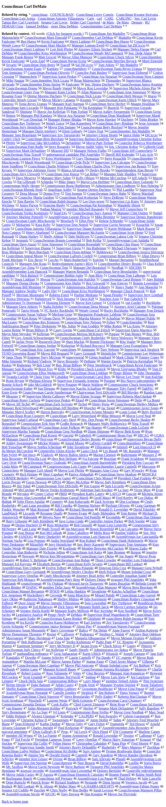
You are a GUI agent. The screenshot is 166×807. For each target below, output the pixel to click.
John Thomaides (149, 373)
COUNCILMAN (61, 14)
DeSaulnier (73, 143)
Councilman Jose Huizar (62, 174)
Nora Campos (11, 232)
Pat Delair (100, 630)
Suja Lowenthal (95, 603)
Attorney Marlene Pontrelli (24, 217)
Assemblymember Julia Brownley (125, 728)
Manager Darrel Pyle (20, 439)
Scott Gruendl (32, 677)
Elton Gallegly (72, 131)
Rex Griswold (95, 283)
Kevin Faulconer (52, 41)
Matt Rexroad (39, 509)
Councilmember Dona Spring (40, 84)
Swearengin (60, 720)
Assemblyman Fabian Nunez (139, 786)
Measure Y (13, 396)
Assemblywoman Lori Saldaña (128, 240)
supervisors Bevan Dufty (144, 439)
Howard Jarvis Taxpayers (86, 583)
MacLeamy (10, 322)
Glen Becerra (95, 673)
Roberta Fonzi (59, 295)
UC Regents (125, 642)
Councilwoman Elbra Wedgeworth (40, 373)
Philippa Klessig (40, 381)
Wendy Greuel (89, 310)
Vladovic (47, 455)
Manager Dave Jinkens (22, 307)
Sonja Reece (152, 763)
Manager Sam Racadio (17, 369)
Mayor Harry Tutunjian (118, 739)
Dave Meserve (26, 178)
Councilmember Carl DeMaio (101, 26)
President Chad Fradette (134, 478)
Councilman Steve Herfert (107, 104)
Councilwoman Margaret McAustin (79, 232)
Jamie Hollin (99, 720)
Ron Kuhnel (87, 540)
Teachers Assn (109, 299)
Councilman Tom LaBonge (127, 275)
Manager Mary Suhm (56, 178)
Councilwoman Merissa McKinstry (79, 334)
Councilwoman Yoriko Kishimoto (25, 213)
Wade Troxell (51, 529)
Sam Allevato (101, 759)
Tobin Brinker (148, 119)
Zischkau (153, 747)
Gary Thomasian (87, 158)
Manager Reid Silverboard (20, 408)
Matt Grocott (47, 57)
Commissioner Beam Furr (114, 435)
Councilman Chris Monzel (94, 478)
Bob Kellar (94, 240)
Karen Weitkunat (120, 229)
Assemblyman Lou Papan (95, 778)
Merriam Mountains (30, 295)
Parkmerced (43, 299)
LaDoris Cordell (100, 443)
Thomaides (113, 80)
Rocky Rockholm (116, 310)
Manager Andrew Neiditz (19, 291)
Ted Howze (137, 724)
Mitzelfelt (36, 544)
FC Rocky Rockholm (59, 310)
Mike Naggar (15, 80)
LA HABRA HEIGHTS (97, 786)
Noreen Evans (77, 513)
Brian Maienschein (87, 80)
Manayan (91, 728)
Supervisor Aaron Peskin (59, 76)
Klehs (62, 369)
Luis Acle (146, 154)
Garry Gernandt (85, 353)
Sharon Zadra (138, 548)
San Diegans (46, 388)
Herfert (88, 708)
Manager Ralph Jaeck (94, 607)
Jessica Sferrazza (18, 299)
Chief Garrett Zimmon (89, 704)
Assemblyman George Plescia (69, 217)
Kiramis (85, 100)
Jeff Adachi (139, 178)
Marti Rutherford (76, 260)
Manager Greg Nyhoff (146, 568)
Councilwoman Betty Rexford (102, 127)
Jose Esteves (119, 283)
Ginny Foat (95, 131)
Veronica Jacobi (136, 782)
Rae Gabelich (133, 299)
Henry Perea (101, 404)
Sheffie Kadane (16, 689)
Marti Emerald (152, 61)
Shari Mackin (75, 342)
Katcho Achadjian (124, 591)
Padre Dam (104, 642)
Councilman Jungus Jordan (37, 345)
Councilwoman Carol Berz (92, 377)
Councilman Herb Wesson (125, 96)
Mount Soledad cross (113, 665)
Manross (141, 669)
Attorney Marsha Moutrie (83, 318)
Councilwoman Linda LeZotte (128, 427)
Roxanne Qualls (51, 513)
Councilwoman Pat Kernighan (91, 205)
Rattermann (129, 455)
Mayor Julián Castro (20, 774)
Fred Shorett (139, 743)
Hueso (152, 96)
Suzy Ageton (92, 751)
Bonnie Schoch (12, 384)
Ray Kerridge (103, 611)
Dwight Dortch (59, 755)
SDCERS (135, 268)
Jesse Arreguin (149, 123)
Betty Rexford (151, 412)
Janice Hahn (131, 135)
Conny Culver (44, 494)
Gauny (131, 646)
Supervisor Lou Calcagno (112, 162)
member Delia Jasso (57, 587)
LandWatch (10, 513)
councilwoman (31, 583)
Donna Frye (51, 193)
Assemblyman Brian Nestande (27, 693)
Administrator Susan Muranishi (23, 630)
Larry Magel (92, 681)
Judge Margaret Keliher (44, 708)
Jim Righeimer (96, 248)
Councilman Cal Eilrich (93, 330)
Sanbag (90, 677)
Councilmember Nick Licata (49, 80)
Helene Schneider (111, 221)
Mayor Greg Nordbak (129, 712)
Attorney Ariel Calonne (130, 307)
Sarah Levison (103, 790)
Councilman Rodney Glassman (133, 599)
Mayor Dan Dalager (62, 127)
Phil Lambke (125, 190)
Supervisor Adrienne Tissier (37, 170)
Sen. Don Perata (92, 420)
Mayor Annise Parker (66, 661)
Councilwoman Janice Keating (141, 84)
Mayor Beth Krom (127, 431)
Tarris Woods (30, 310)
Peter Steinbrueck (99, 365)
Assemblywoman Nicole (23, 794)
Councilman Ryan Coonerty (25, 416)
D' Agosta (46, 774)
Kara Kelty (43, 225)
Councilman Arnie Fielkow (61, 427)
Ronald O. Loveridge (113, 509)
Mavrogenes (14, 638)
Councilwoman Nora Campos (142, 76)
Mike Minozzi (111, 416)
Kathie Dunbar (50, 724)
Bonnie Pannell (119, 774)
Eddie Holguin (16, 716)
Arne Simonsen (52, 244)
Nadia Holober (53, 307)
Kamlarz (53, 69)
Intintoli (122, 447)
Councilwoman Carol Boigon (121, 279)
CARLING (124, 18)
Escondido (113, 517)
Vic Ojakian (55, 583)
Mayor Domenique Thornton (22, 634)
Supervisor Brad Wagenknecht (108, 615)
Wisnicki (112, 654)
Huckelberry (35, 595)
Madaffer (124, 37)
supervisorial (75, 357)
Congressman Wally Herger (21, 186)
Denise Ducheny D (28, 525)
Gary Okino (10, 599)
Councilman (58, 416)
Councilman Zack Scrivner (54, 404)
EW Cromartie (123, 732)
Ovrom (57, 759)
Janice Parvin (29, 205)
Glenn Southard (100, 357)
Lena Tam (63, 638)
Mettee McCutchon (113, 178)
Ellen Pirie (86, 221)
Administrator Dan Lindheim (115, 186)
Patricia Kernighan (140, 361)
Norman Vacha (12, 540)
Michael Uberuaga (124, 248)
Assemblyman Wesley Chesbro (72, 572)
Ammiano (88, 349)
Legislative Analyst (29, 615)
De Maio (123, 22)
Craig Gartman (145, 505)
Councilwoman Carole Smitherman (47, 392)
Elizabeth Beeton (49, 564)
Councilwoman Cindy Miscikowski (30, 221)
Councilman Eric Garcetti (37, 349)
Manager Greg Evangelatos (129, 345)
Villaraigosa (103, 447)
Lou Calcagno (128, 529)
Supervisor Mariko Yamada (21, 431)
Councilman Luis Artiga (18, 18)
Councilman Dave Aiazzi (19, 244)
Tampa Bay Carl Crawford (20, 22)
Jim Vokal (23, 486)
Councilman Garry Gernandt (26, 572)
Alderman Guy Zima (20, 268)
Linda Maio (10, 466)
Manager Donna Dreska (22, 283)
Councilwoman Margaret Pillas (140, 790)
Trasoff (65, 65)
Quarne (22, 607)
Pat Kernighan (92, 108)
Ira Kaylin (27, 622)
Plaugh (120, 759)
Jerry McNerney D (62, 646)
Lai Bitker (92, 174)
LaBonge (145, 735)
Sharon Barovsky (52, 412)
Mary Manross (131, 747)
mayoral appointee (14, 732)
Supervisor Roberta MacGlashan (129, 396)
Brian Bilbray (77, 759)
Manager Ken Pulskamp (61, 108)
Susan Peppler (113, 295)
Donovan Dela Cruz (112, 568)
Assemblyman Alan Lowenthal (70, 771)
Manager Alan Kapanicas (127, 673)
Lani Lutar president (36, 505)
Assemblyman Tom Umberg (21, 568)
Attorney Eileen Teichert (95, 49)
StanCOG (60, 213)
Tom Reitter (129, 513)
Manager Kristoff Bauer (59, 669)
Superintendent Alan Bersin (134, 170)
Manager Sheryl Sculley (18, 412)
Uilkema (148, 661)
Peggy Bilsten (122, 373)
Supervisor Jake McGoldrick (40, 143)
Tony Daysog (70, 794)
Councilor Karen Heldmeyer (59, 622)
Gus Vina (54, 642)
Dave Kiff (87, 299)
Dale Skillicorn (78, 236)
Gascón (131, 494)
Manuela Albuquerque (90, 638)
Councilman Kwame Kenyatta (137, 14)
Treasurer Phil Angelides (107, 767)
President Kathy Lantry (88, 494)
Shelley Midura (68, 599)
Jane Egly (157, 654)
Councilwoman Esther (17, 388)
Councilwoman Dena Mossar (89, 307)
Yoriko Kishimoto (78, 642)
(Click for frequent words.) (65, 34)
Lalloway (67, 634)
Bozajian (110, 459)
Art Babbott (141, 665)
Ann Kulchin (154, 377)
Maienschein (28, 76)
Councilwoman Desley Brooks (79, 439)
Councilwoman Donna (21, 88)
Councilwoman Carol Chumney (120, 700)
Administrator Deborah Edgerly (88, 287)
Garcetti (68, 435)
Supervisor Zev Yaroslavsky (61, 135)
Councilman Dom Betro (38, 65)
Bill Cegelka (63, 505)
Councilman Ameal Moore (24, 256)
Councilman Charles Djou (92, 166)
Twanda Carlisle (17, 377)
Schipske (47, 182)
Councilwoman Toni (54, 268)
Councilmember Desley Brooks (120, 264)
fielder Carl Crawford (85, 22)
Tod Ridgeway (43, 607)
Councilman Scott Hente (126, 232)
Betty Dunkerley (49, 537)
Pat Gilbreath (26, 182)
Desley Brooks (100, 170)
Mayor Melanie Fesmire (127, 638)
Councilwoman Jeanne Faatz (22, 69)
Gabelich (85, 435)
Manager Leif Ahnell (38, 470)
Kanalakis (13, 657)
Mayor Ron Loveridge (92, 88)
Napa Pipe (119, 743)
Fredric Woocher (13, 509)
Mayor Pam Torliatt (99, 143)
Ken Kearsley (108, 716)
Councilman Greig (148, 112)
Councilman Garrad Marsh (69, 498)
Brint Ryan (117, 704)
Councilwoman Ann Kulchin (75, 279)
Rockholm (153, 303)
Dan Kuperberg (80, 123)
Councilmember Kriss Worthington (42, 53)
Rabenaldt (30, 517)
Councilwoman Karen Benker (61, 618)
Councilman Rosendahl (84, 244)
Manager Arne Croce (103, 470)
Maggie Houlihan (143, 104)
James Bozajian (119, 583)
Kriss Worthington (58, 158)
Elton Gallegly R (44, 732)
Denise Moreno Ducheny (44, 96)
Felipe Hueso (62, 743)
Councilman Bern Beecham (45, 139)
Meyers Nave (51, 517)
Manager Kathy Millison (72, 611)
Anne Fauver (121, 630)
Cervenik (55, 595)
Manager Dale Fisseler (42, 548)
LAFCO (115, 494)
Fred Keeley (124, 498)
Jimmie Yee (36, 755)
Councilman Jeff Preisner (54, 778)
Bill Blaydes (130, 392)
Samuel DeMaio (37, 26)
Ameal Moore (74, 443)
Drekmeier (53, 287)
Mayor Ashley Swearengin (111, 112)
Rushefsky (109, 747)
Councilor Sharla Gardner (36, 197)
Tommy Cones (149, 357)
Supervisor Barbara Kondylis (89, 139)
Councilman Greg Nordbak (64, 431)
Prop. (65, 732)
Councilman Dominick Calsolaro (81, 774)
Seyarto (11, 65)
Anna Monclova (78, 595)
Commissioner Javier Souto (139, 408)
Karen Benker (11, 587)
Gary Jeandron (103, 755)
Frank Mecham (12, 260)
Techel (82, 404)
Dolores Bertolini (109, 771)
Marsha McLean (34, 661)
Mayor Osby (74, 724)
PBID (63, 494)
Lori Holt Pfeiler (61, 49)
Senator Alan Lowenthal (29, 498)
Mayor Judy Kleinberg (110, 482)
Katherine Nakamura (37, 599)
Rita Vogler (128, 342)
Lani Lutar (29, 529)
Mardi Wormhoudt (38, 162)
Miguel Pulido (105, 595)
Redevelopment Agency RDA (72, 264)
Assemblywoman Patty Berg (60, 579)
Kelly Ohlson (85, 178)
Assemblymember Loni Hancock (25, 271)
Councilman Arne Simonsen (126, 92)
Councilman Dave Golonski (134, 182)
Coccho (53, 260)
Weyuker (23, 494)
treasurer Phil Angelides (127, 579)
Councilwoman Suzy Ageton (92, 213)
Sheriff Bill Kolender (120, 154)
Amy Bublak (155, 279)
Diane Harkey (28, 236)
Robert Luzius (31, 673)
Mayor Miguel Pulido (140, 318)
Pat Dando (103, 657)
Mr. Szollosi (14, 767)
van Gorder (133, 303)
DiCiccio (151, 135)
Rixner (51, 634)
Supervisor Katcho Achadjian (80, 388)
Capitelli (81, 755)
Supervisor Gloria (68, 248)
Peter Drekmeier (45, 326)
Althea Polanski (83, 568)
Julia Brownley (12, 459)
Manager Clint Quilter (132, 213)
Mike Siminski (12, 361)
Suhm (117, 720)
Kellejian (43, 334)
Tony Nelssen (109, 349)
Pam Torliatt (79, 112)
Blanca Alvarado (73, 170)
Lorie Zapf (37, 61)
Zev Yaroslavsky (117, 622)
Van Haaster (93, 427)
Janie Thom (14, 357)
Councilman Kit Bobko (61, 751)
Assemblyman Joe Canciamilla (137, 537)
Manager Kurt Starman (68, 104)
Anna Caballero (78, 533)
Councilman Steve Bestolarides (116, 271)
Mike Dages (67, 182)
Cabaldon (61, 377)
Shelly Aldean (53, 236)
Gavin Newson (36, 482)
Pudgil (157, 213)
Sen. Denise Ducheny (100, 84)
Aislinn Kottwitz (146, 630)
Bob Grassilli (83, 525)
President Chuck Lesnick (88, 369)
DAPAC (32, 587)
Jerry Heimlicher (60, 544)
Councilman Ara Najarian (99, 76)
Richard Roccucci (92, 345)
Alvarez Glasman (43, 716)
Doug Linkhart (25, 279)
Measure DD (60, 151)
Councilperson (62, 763)
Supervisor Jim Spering (30, 763)
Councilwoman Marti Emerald (46, 37)
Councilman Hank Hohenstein (122, 540)
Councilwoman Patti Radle (24, 147)
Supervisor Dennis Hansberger (141, 217)
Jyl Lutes (59, 712)
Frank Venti (87, 685)
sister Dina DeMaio (64, 26)
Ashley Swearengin (19, 443)
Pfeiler (10, 143)
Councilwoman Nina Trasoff (21, 154)
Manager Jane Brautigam (19, 135)
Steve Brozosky (68, 361)
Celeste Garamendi (136, 716)
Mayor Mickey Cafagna (58, 100)
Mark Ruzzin (146, 229)
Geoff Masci (102, 498)
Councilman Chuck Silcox (115, 57)
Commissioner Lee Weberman (143, 353)
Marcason (148, 466)
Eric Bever (35, 260)
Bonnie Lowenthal (146, 283)
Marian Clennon (104, 455)
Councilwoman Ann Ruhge (71, 560)
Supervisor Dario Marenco (133, 330)
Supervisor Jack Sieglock (141, 349)
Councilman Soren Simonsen (109, 400)
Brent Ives (45, 369)
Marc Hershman (39, 638)
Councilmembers (129, 443)
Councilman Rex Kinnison (41, 322)
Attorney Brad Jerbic (90, 576)
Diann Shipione (98, 431)
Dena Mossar (29, 193)
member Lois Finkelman (138, 560)
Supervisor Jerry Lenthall (145, 295)
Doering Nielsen (89, 505)
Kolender (67, 716)
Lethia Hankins (75, 591)
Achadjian (113, 318)
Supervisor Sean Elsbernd (130, 73)
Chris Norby (58, 790)
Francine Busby (54, 205)
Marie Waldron (92, 384)
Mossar (45, 279)
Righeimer (24, 365)
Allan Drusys (151, 256)
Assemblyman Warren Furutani (118, 626)
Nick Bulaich (29, 275)
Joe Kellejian (55, 650)
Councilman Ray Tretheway (21, 123)
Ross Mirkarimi (58, 525)
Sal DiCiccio (84, 65)
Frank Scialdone (132, 459)
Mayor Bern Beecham (137, 587)
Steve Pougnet (67, 384)
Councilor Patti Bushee (91, 73)
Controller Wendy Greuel (19, 100)
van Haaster (14, 708)
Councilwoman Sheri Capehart (38, 665)
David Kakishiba (111, 763)
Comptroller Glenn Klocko (56, 451)
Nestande (91, 782)
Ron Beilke (80, 790)
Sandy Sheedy (79, 650)
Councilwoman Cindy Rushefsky (82, 338)
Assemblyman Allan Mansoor (96, 587)
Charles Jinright (42, 728)
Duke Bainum (40, 685)
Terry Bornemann (14, 712)
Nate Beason (86, 763)
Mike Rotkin (113, 326)
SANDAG (25, 537)
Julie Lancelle (151, 778)
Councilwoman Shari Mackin (46, 45)
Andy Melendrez (103, 513)
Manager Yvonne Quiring (117, 685)
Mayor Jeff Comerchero (126, 209)
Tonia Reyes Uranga (33, 104)
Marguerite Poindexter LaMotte (99, 314)
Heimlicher (109, 353)
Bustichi (113, 108)
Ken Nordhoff (127, 611)
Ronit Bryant (15, 381)
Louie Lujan (127, 412)
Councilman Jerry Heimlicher (22, 127)
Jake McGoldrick (40, 384)
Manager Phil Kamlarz (36, 115)
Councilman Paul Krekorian (78, 197)
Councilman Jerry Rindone (114, 123)
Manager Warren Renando (71, 271)
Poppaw (114, 334)
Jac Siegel (108, 408)
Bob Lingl (44, 365)
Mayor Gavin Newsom (44, 767)
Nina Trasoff (140, 423)
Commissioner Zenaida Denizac (24, 704)
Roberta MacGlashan (132, 696)
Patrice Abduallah (81, 474)
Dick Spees (65, 607)
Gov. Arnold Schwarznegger (34, 338)
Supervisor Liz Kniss (124, 201)
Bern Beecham (39, 252)
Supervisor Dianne (38, 248)
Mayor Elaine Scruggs (85, 396)
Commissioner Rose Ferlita (90, 712)
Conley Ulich (11, 139)
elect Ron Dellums (64, 459)
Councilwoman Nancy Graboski (44, 462)
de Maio (108, 22)
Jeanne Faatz (95, 661)
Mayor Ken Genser (88, 303)
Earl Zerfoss (92, 622)
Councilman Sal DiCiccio (127, 45)
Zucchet (39, 790)
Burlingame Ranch (19, 778)
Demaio (136, 22)
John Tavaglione (78, 447)
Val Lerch (80, 732)
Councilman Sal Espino (146, 704)
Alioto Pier (84, 626)
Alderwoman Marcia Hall (19, 427)
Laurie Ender (27, 618)
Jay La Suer (39, 712)
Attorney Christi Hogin (102, 135)
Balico (83, 630)
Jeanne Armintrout (75, 735)
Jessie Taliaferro (151, 685)
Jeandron (8, 349)
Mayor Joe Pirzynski (122, 794)
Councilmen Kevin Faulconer (137, 365)
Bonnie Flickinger (102, 342)
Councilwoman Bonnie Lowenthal (57, 240)
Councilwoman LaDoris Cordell (70, 256)
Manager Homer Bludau (64, 119)
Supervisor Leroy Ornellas (20, 576)
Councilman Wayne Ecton (68, 61)
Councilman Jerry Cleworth (21, 174)
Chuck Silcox (112, 646)
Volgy (77, 673)
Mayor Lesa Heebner (95, 182)
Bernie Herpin (16, 685)
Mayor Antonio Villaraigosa (60, 603)
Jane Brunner (116, 552)
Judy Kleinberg (43, 521)
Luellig (134, 763)
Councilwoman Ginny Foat (20, 92)
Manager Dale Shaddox (120, 174)
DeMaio (76, 615)
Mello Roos (102, 533)
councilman (39, 14)
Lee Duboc (146, 498)
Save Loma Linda (71, 521)
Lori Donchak (33, 119)
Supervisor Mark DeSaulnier (26, 151)
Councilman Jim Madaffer (107, 34)
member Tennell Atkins (122, 681)
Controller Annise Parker (106, 521)
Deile (138, 400)
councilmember (142, 158)
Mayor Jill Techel (18, 404)
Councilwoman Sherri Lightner (23, 49)
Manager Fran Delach (149, 310)
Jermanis (22, 240)
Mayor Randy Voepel (57, 88)
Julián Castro (64, 685)
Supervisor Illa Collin (33, 743)
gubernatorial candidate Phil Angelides (73, 154)
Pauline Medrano (86, 295)
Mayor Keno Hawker (101, 119)
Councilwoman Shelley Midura (136, 404)
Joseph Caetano (134, 654)
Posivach (72, 708)
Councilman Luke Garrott (138, 595)
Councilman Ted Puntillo (83, 517)
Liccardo (29, 513)
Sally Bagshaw (149, 708)
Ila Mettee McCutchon (17, 451)
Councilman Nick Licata (84, 96)
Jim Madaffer (129, 65)
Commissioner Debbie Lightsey (55, 689)
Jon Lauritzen (140, 677)
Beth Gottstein (83, 700)
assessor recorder (32, 771)
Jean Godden (90, 326)
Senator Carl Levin (54, 22)
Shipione (26, 112)
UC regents (123, 657)
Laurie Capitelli (80, 657)
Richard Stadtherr (67, 782)
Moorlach (67, 221)
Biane (6, 724)
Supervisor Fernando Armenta (78, 381)
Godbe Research (71, 423)
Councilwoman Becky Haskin (129, 420)
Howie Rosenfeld (102, 529)
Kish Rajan (29, 318)
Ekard (80, 400)
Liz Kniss (133, 326)
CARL (109, 18)
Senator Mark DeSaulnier (116, 708)
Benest (11, 115)
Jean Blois (95, 275)
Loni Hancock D (144, 447)
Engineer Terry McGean (44, 357)
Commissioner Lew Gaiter (52, 478)
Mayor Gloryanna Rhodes (129, 369)
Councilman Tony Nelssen (83, 322)
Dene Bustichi (16, 782)
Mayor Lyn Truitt (128, 377)
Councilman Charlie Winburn (48, 166)
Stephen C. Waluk (111, 634)
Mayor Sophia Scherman (44, 447)
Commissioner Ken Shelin (62, 283)
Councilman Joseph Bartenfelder (94, 462)
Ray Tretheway (122, 603)
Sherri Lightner (80, 41)
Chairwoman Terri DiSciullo (96, 392)
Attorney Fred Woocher (142, 720)
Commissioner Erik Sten (38, 423)
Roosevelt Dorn (50, 342)
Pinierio (146, 646)
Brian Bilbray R (37, 330)
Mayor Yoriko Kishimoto (57, 490)
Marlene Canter (149, 732)
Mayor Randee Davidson (135, 755)
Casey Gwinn (62, 330)
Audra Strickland (62, 540)
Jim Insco (29, 455)
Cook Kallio (59, 704)
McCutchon (26, 490)
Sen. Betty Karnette (90, 544)
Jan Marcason (74, 529)
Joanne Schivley (53, 657)
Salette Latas (29, 669)
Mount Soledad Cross (136, 572)
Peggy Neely (57, 615)
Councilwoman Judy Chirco (21, 650)
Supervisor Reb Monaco (18, 579)
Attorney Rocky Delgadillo (78, 747)
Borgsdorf (9, 423)
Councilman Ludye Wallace (21, 751)
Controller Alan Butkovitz (20, 552)
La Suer (123, 490)
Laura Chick (89, 451)
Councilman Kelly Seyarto (84, 564)
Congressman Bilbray (63, 681)
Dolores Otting (95, 579)
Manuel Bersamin (121, 260)
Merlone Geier (62, 314)
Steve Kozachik (115, 158)
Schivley (8, 759)
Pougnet (109, 381)
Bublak (7, 501)
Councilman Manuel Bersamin (23, 591)
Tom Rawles (25, 201)
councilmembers (75, 69)
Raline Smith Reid (148, 774)
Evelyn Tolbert (56, 568)
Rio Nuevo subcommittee (138, 381)
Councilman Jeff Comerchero (132, 151)
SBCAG (143, 435)
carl (99, 18)
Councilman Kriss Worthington (83, 291)
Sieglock (87, 693)
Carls (90, 18)
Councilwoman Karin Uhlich (116, 100)
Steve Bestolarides (77, 696)
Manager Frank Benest (17, 57)
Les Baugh (110, 451)
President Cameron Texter (53, 739)
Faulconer (73, 84)
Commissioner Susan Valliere (26, 314)
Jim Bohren (107, 693)
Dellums (90, 361)
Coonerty (56, 501)
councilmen (68, 349)
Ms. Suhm (69, 326)
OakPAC (148, 388)
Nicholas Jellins (54, 552)
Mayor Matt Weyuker (17, 334)
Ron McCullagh (51, 533)
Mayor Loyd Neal (138, 416)
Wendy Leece (55, 123)
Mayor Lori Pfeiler (71, 470)
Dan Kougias (94, 794)
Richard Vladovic (39, 361)
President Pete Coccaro (138, 462)
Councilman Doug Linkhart (89, 373)
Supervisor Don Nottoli (72, 225)
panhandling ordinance (33, 654)
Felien (111, 322)
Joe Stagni (126, 556)
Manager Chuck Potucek (127, 291)
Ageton (7, 665)
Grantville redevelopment (144, 771)
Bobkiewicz (104, 252)
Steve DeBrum (113, 197)
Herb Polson (107, 572)
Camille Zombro (64, 693)
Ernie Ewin (9, 392)
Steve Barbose (75, 767)
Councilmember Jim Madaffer (129, 131)
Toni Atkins (106, 65)
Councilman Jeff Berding (61, 408)
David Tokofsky (144, 509)
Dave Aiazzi (26, 603)
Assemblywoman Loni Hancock (88, 537)
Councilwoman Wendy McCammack (97, 53)
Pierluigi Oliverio (117, 505)
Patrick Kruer (40, 782)
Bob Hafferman (32, 642)
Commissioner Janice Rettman (50, 626)
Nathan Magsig (50, 209)
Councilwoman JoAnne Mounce (91, 412)
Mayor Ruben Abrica (73, 455)
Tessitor (128, 735)
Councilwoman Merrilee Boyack (114, 61)
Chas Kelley (155, 264)
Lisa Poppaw (36, 540)
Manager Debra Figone (133, 49)
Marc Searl (156, 712)
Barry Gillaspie (16, 521)
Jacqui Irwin (89, 646)
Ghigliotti (94, 618)
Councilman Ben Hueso (112, 41)
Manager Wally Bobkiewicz (107, 423)
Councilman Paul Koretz (40, 435)
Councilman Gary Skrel (59, 420)
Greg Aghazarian (65, 654)
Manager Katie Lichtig (60, 92)
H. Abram (46, 786)
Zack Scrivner (104, 501)
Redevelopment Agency (18, 209)
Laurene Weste (57, 700)
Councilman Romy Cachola (21, 400)
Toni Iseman (73, 193)
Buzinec (79, 720)
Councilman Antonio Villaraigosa (61, 18)
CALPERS (86, 716)
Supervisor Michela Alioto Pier (134, 88)
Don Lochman (129, 501)
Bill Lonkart (26, 786)
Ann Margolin (148, 287)
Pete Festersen (153, 681)
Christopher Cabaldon (91, 743)
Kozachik (142, 225)
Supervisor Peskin (57, 400)
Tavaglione (98, 591)
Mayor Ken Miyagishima (57, 556)
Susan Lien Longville (112, 525)
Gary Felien (96, 724)
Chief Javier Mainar (123, 661)
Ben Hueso (28, 41)
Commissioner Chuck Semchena (130, 384)
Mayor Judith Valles (90, 147)
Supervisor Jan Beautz (130, 166)
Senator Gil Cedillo (15, 790)
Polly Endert (103, 696)
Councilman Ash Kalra (86, 552)
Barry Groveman (62, 630)
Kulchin (98, 260)
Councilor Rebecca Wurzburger (140, 143)
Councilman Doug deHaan (72, 252)
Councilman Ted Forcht (64, 677)
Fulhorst (7, 603)
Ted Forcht (22, 739)
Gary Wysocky (134, 470)
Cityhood (113, 303)
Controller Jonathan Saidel (128, 576)
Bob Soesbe (136, 521)
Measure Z (149, 455)
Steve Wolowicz (122, 338)
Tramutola (117, 724)
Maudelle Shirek (128, 205)
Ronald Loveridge (105, 735)
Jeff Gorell (156, 689)
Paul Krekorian (68, 728)
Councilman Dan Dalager (143, 517)
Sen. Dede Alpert (140, 53)
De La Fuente (47, 735)
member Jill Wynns (19, 735)
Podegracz (87, 634)
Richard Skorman (81, 509)
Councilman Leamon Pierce (21, 158)
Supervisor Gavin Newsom (112, 225)
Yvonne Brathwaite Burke (124, 751)
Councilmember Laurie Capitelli (114, 466)
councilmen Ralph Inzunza (124, 618)
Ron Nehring (150, 186)
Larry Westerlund (84, 416)
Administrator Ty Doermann (21, 303)
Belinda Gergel (146, 583)
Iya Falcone (90, 459)
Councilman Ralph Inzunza (58, 201)
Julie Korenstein (95, 599)
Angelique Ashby (60, 190)
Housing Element (58, 303)
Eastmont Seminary (30, 646)
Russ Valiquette (57, 673)
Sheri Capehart (53, 474)
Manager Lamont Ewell (88, 45)
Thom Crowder (105, 560)
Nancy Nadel (124, 287)
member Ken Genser (33, 759)
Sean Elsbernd (25, 724)
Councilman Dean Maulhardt (110, 115)
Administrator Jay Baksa (111, 650)
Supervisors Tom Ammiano (128, 544)
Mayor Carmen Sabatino (131, 607)
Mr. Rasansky (132, 451)
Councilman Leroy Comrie (94, 14)
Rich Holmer (29, 474)
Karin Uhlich (92, 654)
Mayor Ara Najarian (71, 115)
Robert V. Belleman (33, 560)
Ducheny (127, 119)
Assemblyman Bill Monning (21, 287)
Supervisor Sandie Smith (36, 747)
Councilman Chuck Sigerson (39, 696)
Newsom (28, 556)
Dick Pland (100, 732)
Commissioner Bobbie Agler (63, 275)
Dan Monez (133, 334)
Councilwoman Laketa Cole (114, 236)
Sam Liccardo (114, 486)
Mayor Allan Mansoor (77, 57)
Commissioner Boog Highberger (67, 186)
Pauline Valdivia (126, 533)
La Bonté (153, 400)
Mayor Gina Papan (131, 689)
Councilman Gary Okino (97, 556)
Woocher (90, 408)
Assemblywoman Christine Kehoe (138, 139)
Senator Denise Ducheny (94, 190)
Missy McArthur (77, 482)
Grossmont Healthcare (97, 689)
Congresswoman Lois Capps (66, 466)
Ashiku (59, 509)
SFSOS (54, 591)
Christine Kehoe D (34, 720)
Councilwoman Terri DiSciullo (57, 486)
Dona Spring (111, 782)
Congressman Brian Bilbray (117, 256)
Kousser (145, 739)
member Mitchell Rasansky (86, 209)
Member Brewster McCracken (102, 548)
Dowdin (30, 657)
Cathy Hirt (49, 291)
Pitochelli (35, 700)
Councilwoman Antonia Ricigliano (105, 669)
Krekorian (68, 345)
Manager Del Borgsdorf (89, 268)
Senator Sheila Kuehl (34, 611)
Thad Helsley (127, 778)
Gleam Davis (51, 318)
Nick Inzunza (65, 299)
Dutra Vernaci (129, 693)
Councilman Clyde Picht (73, 162)
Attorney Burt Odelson (145, 634)
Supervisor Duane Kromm (85, 229)
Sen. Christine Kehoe (123, 147)
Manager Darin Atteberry (39, 131)
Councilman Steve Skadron (117, 474)
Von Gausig (92, 486)
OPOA (56, 482)
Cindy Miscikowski (57, 576)
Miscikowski (11, 162)
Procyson (46, 439)
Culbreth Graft (153, 147)
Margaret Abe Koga (33, 264)
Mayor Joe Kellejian (51, 112)
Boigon (136, 552)
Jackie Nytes (25, 342)
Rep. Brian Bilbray (69, 365)
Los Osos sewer (93, 201)
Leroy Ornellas (86, 739)
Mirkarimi (23, 225)
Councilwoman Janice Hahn (106, 193)
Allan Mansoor (91, 92)
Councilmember (131, 322)
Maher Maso (67, 786)
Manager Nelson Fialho (90, 151)
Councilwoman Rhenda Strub (22, 190)
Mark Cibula (125, 357)
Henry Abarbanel (38, 232)
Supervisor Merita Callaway (45, 396)
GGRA (159, 435)
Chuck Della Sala (31, 681)
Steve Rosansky (59, 147)
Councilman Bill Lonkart (125, 564)
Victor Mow (142, 490)
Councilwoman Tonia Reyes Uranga (117, 69)
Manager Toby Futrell (121, 388)
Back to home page (15, 801)
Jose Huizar (26, 533)
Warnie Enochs (111, 361)
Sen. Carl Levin (145, 18)
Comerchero (10, 470)
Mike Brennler (105, 217)
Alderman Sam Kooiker (96, 490)
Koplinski (69, 548)
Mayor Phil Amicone (79, 665)
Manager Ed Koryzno (17, 564)
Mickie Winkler (49, 443)
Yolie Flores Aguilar (31, 501)
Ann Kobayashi (78, 501)
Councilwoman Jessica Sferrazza (141, 252)
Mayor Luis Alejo (113, 677)
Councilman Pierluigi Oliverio (49, 73)
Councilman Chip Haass (122, 244)
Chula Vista (42, 377)
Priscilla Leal (37, 459)
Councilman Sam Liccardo (20, 108)
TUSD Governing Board (19, 353)
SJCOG (50, 794)
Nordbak (118, 268)
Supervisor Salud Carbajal (20, 420)
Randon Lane (153, 392)
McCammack (32, 466)
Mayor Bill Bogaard (55, 353)
